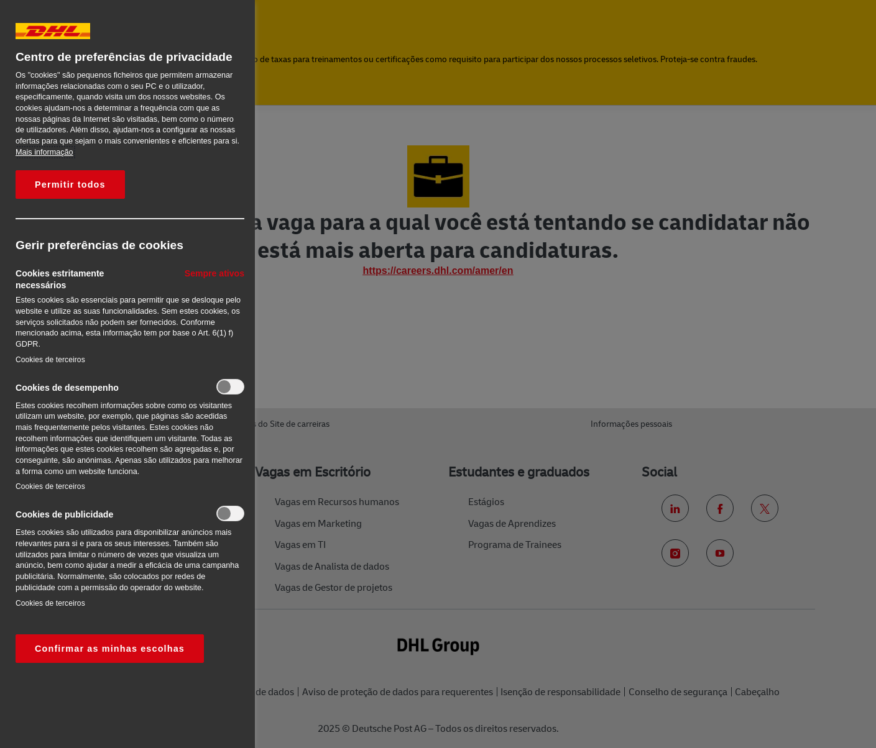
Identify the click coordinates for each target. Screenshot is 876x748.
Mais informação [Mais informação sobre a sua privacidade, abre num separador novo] (44, 152)
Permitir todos (70, 184)
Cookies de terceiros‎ (50, 359)
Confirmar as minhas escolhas (110, 649)
